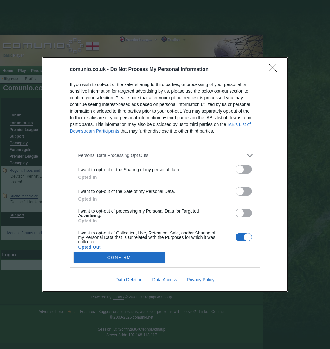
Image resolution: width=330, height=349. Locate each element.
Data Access (164, 279)
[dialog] (165, 174)
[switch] (244, 169)
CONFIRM (119, 257)
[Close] (275, 70)
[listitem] (165, 155)
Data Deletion (129, 279)
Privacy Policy (200, 279)
